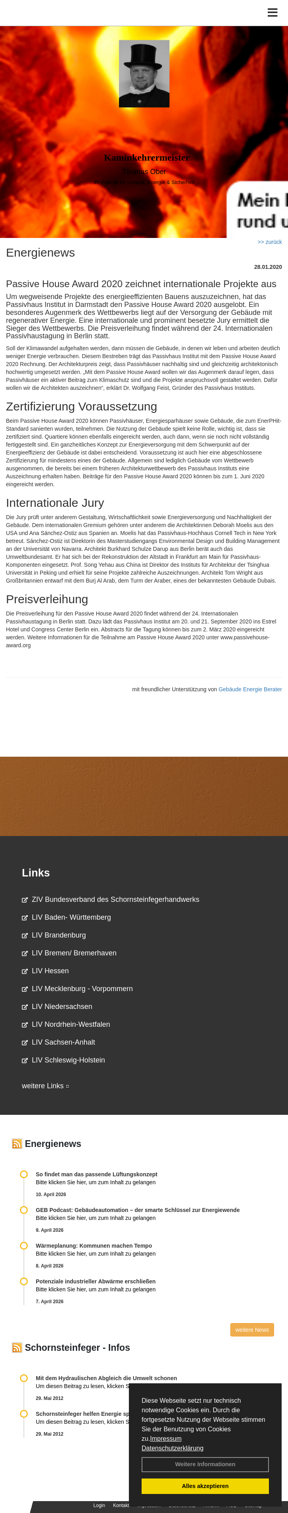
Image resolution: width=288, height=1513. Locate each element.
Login (99, 1505)
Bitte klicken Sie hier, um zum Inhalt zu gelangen (96, 1182)
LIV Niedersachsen (57, 1007)
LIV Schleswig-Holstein (63, 1060)
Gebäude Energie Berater (250, 689)
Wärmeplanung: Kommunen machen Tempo (94, 1246)
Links (36, 873)
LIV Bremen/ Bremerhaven (69, 953)
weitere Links (46, 1086)
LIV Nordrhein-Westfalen (66, 1024)
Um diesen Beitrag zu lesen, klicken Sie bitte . (97, 1386)
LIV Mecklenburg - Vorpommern (77, 989)
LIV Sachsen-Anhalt (58, 1042)
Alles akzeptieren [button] (205, 1486)
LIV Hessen (45, 971)
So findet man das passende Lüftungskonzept (97, 1174)
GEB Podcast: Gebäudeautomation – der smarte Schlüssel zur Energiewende (138, 1210)
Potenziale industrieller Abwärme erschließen (96, 1281)
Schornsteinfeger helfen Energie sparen (88, 1414)
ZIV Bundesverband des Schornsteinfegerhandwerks (110, 899)
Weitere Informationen (205, 1464)
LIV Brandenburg (54, 935)
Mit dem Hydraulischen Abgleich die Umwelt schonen (106, 1378)
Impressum (165, 1438)
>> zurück (270, 242)
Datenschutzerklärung (173, 1448)
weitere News (252, 1330)
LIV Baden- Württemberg (66, 917)
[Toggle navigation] (272, 13)
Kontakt (121, 1505)
